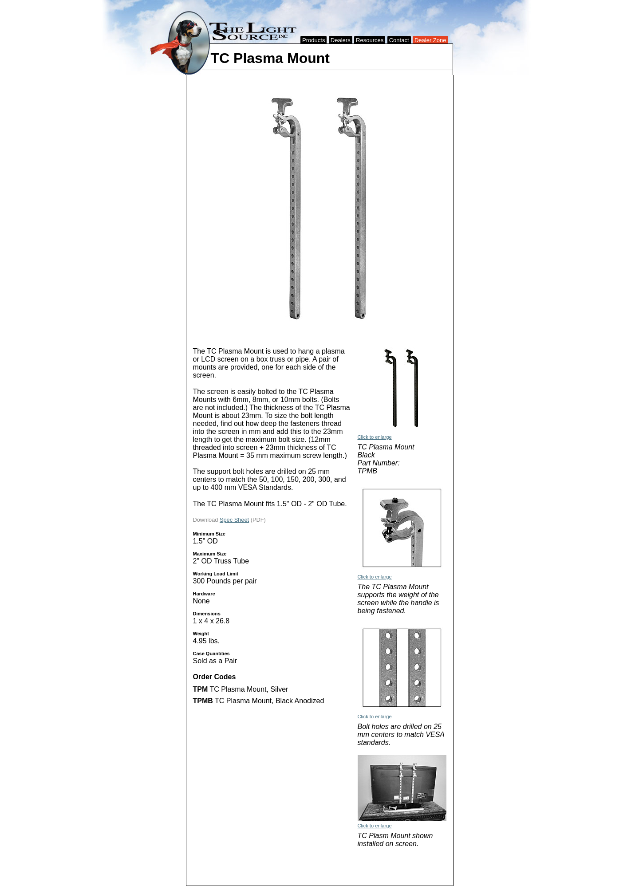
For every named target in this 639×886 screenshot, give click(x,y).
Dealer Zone (430, 40)
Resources (369, 40)
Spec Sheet (234, 519)
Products (313, 40)
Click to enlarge (375, 437)
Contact (399, 40)
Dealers (341, 40)
